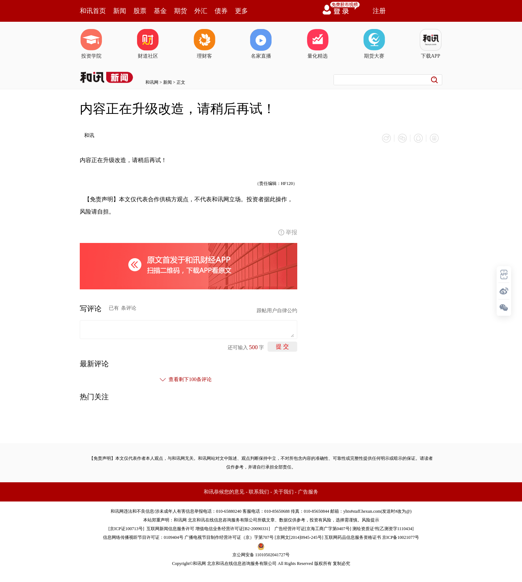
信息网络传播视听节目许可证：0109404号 (143, 537)
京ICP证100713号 (126, 528)
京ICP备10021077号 (400, 537)
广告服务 (308, 492)
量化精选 (317, 44)
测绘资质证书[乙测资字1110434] (383, 528)
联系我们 (259, 492)
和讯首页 (93, 11)
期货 (180, 11)
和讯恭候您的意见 (224, 492)
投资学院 (91, 44)
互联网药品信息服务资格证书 (352, 537)
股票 (139, 11)
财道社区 (148, 44)
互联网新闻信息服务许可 (170, 528)
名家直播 (261, 44)
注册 (379, 11)
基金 (160, 11)
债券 (221, 11)
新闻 (119, 11)
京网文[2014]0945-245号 (299, 537)
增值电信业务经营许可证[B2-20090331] (232, 528)
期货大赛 (374, 44)
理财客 (204, 44)
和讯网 (151, 82)
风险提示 (370, 520)
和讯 (89, 135)
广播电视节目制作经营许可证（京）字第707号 (229, 537)
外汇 (200, 11)
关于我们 (283, 492)
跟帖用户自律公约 (277, 310)
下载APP (431, 44)
